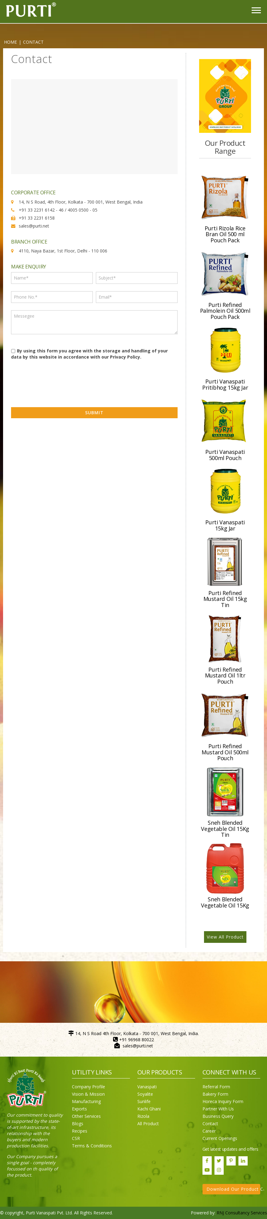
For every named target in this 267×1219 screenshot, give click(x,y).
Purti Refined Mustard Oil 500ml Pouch (225, 752)
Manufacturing (86, 1101)
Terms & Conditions (92, 1146)
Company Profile (88, 1087)
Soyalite (145, 1094)
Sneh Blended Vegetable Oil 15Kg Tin (225, 829)
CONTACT (33, 42)
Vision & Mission (88, 1094)
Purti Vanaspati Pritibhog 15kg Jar (225, 384)
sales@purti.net (138, 1046)
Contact (210, 1123)
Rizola (143, 1116)
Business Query (218, 1116)
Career (209, 1131)
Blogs (77, 1123)
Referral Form (216, 1087)
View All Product (225, 937)
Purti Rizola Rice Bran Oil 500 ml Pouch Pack (225, 234)
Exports (79, 1109)
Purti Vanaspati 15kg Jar (225, 525)
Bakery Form (215, 1094)
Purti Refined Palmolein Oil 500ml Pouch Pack (225, 311)
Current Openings (219, 1138)
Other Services (86, 1116)
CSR (76, 1138)
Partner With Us (218, 1109)
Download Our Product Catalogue (233, 1189)
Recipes (79, 1131)
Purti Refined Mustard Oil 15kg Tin (225, 599)
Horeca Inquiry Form (222, 1101)
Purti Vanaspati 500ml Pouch (225, 455)
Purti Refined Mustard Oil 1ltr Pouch (225, 675)
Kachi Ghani (149, 1109)
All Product (148, 1123)
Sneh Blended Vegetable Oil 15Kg (225, 902)
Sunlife (144, 1101)
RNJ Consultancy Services (242, 1213)
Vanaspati (147, 1087)
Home (10, 42)
